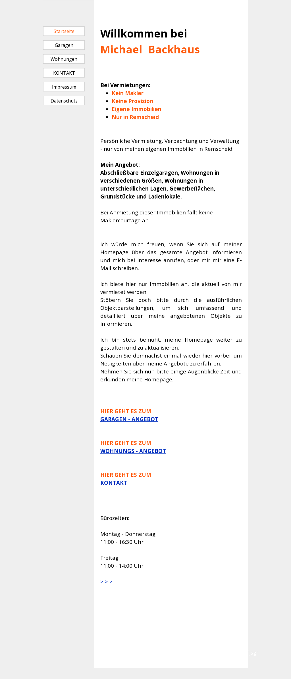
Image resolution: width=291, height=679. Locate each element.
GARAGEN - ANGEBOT (129, 419)
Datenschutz (64, 101)
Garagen (64, 45)
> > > (106, 581)
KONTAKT (64, 73)
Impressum (64, 87)
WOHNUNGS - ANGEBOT (133, 450)
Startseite (64, 31)
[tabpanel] (171, 247)
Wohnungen (64, 59)
